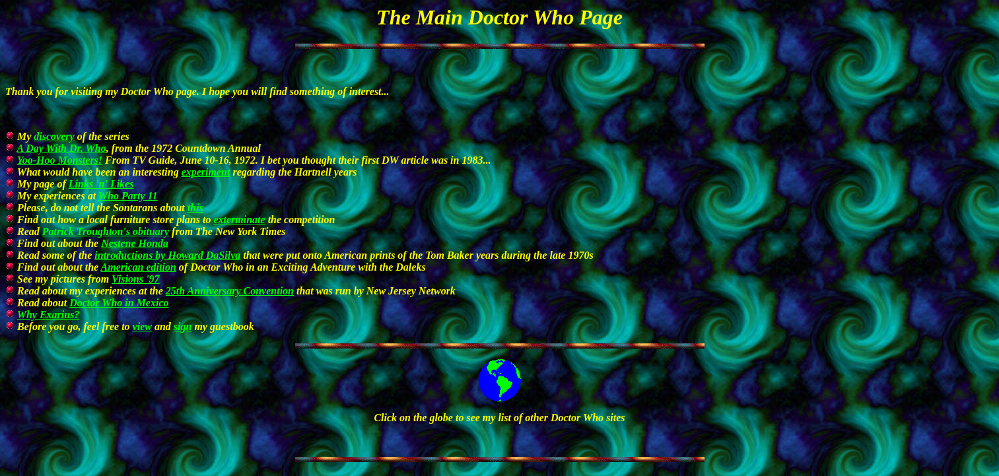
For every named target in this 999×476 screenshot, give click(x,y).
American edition (138, 267)
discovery (54, 136)
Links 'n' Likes (101, 183)
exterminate (239, 219)
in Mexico (118, 302)
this (195, 207)
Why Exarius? (48, 314)
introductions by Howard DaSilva (167, 255)
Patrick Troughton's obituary (105, 231)
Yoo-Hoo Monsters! (59, 160)
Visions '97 (135, 279)
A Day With (61, 148)
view (142, 326)
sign (183, 326)
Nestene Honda (134, 243)
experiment (206, 172)
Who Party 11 (128, 195)
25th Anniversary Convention (230, 290)
